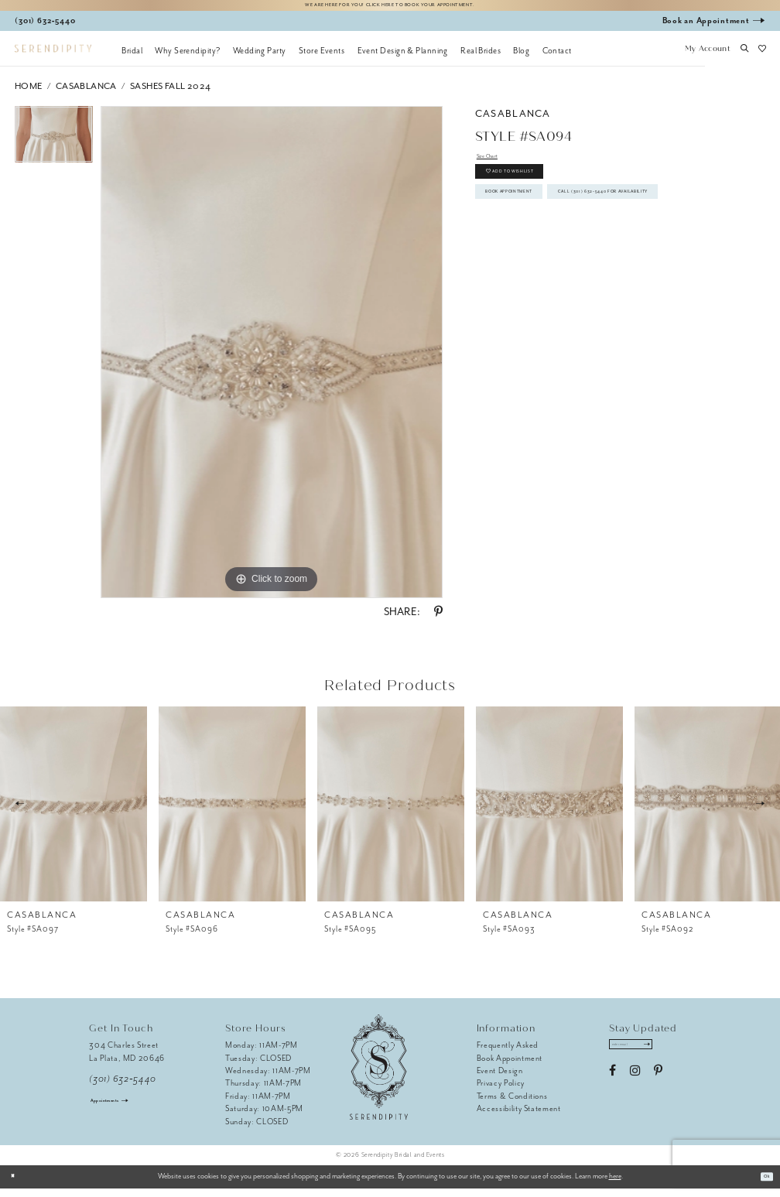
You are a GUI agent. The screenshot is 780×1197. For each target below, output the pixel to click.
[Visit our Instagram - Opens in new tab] (635, 1087)
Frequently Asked (508, 1053)
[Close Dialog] (17, 1185)
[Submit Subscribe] (676, 1057)
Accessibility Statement (519, 1117)
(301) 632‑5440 (122, 1087)
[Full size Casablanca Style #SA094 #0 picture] (271, 360)
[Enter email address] (648, 1057)
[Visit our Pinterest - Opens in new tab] (658, 1087)
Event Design (500, 1078)
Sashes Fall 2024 (170, 94)
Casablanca (86, 94)
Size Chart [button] (496, 167)
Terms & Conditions (512, 1104)
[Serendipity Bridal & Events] (53, 57)
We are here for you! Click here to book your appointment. (390, 9)
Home (29, 94)
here (615, 1184)
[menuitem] (132, 58)
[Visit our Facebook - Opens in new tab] (612, 1087)
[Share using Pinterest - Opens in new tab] (438, 621)
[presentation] (73, 811)
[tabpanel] (54, 146)
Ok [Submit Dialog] (762, 1184)
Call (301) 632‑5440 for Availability (572, 263)
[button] (707, 58)
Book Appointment (534, 229)
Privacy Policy (501, 1091)
